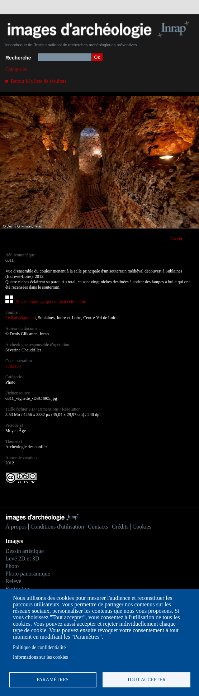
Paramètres (52, 679)
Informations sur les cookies (40, 657)
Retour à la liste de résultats (38, 81)
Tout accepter (146, 679)
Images (14, 541)
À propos (16, 527)
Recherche (18, 58)
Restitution (17, 589)
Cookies (141, 527)
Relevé (13, 581)
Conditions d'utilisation (57, 527)
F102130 (13, 366)
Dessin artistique (24, 551)
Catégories (16, 69)
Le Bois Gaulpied (20, 317)
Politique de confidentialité (39, 647)
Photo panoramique (27, 573)
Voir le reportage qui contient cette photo (51, 301)
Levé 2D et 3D (22, 558)
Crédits (120, 527)
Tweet (176, 238)
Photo (12, 566)
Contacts (98, 527)
